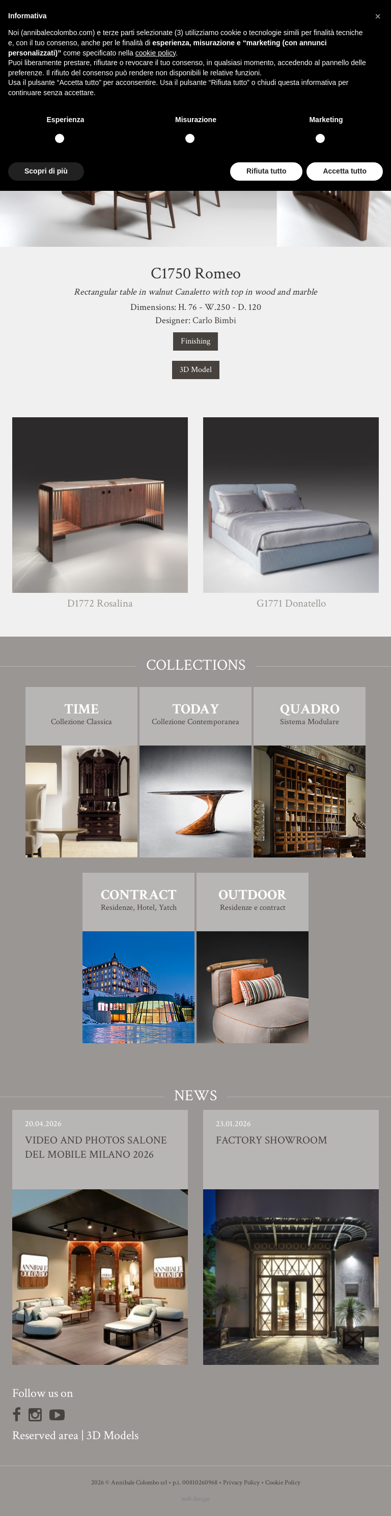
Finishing (195, 341)
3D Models (112, 1435)
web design (195, 1499)
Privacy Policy (241, 1482)
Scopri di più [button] (46, 171)
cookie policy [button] (155, 53)
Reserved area (45, 1435)
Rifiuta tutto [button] (266, 171)
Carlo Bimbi (214, 320)
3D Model (196, 369)
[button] (378, 16)
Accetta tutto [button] (345, 171)
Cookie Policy (282, 1482)
